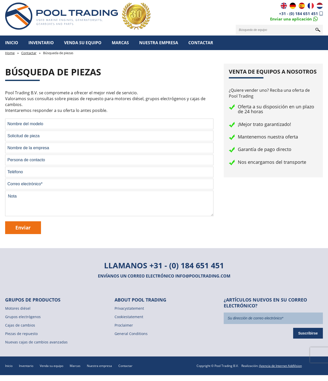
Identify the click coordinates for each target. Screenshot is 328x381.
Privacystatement (129, 308)
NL (319, 6)
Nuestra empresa (158, 42)
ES (302, 6)
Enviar (23, 227)
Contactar (200, 42)
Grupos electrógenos (23, 316)
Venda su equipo (82, 42)
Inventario (41, 42)
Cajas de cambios (20, 325)
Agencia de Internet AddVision (280, 366)
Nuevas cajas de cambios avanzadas (36, 342)
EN (284, 6)
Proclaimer (124, 325)
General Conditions (131, 333)
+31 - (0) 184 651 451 (298, 13)
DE (293, 6)
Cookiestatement (129, 316)
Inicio (11, 42)
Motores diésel (17, 308)
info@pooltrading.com (202, 276)
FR (311, 6)
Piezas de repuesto (21, 333)
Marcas (120, 42)
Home (10, 53)
